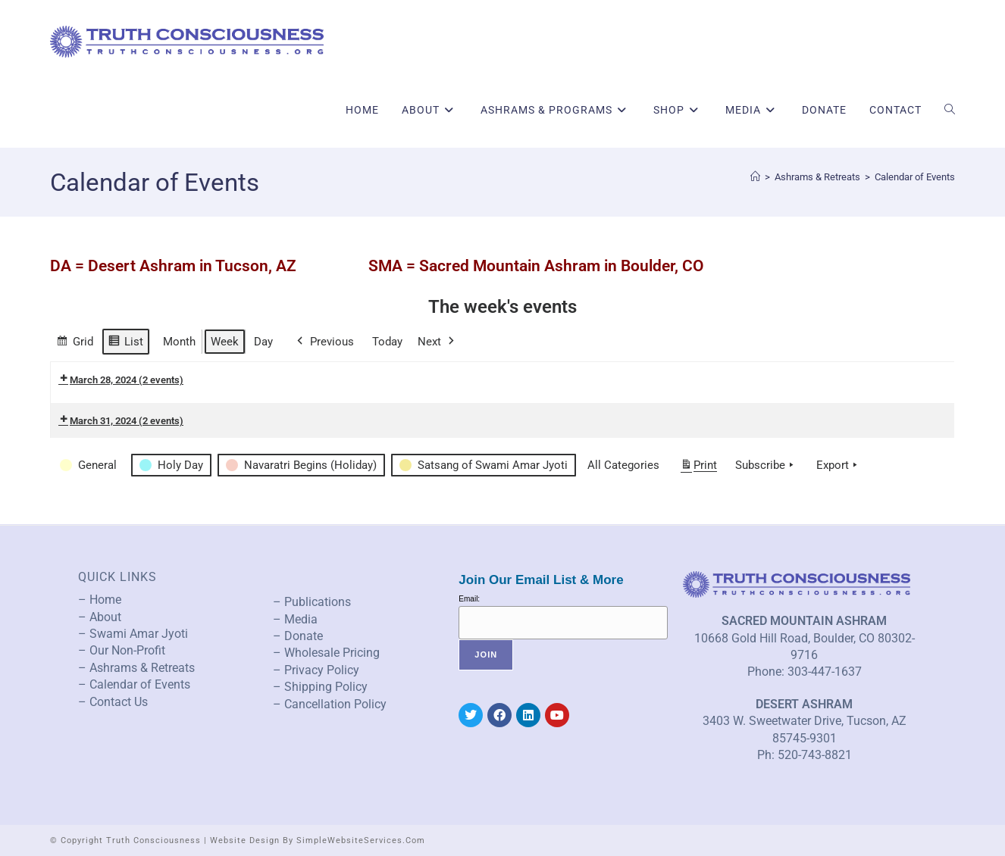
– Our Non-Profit (121, 650)
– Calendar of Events (134, 684)
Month (179, 341)
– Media (295, 619)
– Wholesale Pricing (326, 652)
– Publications (312, 602)
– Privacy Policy (316, 670)
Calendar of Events (915, 177)
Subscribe (766, 465)
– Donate (298, 636)
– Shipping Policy (320, 686)
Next (437, 341)
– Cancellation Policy (330, 704)
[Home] (755, 177)
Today (387, 341)
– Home (99, 599)
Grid (74, 343)
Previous (324, 341)
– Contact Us (113, 702)
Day (263, 341)
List (125, 343)
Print (698, 467)
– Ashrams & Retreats (136, 668)
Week (225, 341)
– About (99, 617)
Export (838, 465)
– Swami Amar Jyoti (133, 633)
